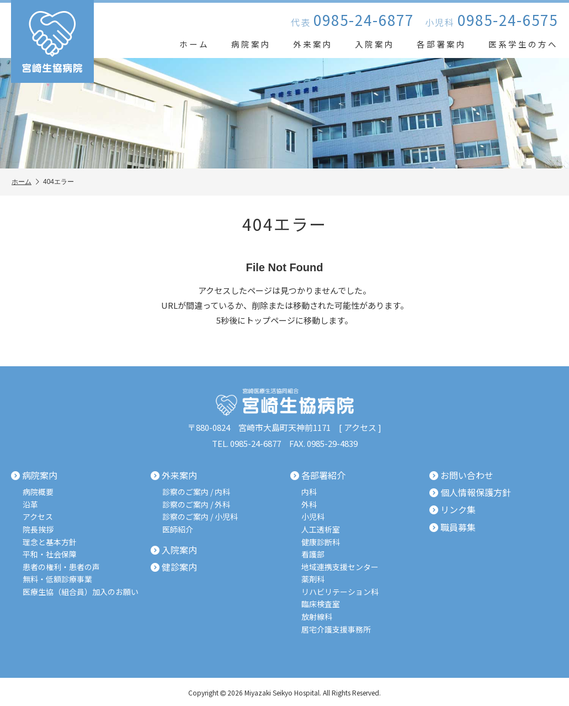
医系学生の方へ (523, 44)
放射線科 (317, 615)
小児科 (313, 516)
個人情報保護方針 (470, 492)
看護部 (313, 553)
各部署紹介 (317, 476)
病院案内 (251, 44)
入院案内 (375, 44)
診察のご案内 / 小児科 (200, 516)
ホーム (194, 44)
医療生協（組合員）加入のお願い (81, 590)
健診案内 (174, 566)
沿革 (30, 504)
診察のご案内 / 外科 (196, 504)
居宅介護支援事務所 (336, 628)
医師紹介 (177, 529)
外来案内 (313, 44)
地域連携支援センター (340, 566)
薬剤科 (313, 578)
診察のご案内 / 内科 (196, 491)
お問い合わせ (461, 476)
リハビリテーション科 (340, 590)
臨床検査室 (321, 603)
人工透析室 (321, 529)
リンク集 (452, 509)
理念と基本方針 (50, 541)
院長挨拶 (38, 529)
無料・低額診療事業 (57, 578)
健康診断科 (321, 541)
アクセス (360, 427)
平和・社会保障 (50, 553)
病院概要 (38, 491)
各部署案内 (441, 44)
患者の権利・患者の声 (61, 566)
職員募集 (452, 526)
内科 (309, 491)
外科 (309, 504)
